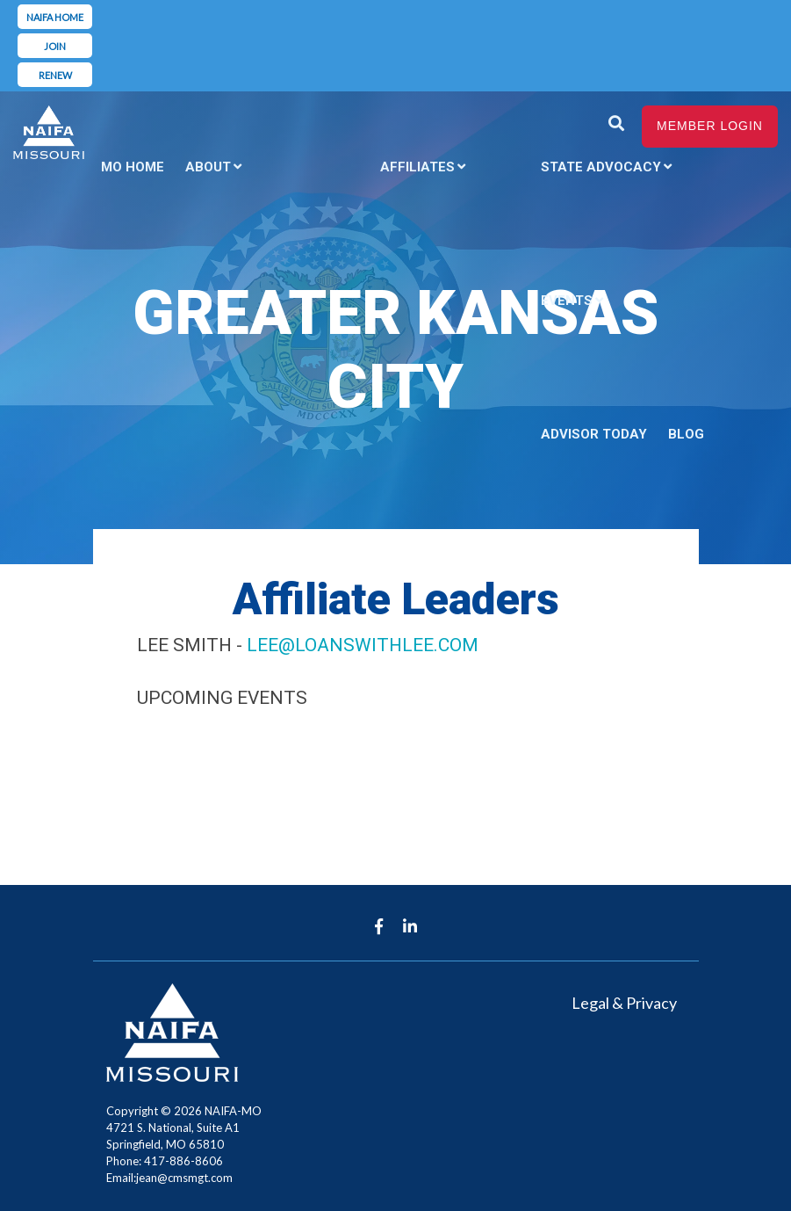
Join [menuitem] (55, 46)
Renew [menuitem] (55, 75)
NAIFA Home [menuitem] (54, 17)
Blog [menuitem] (686, 434)
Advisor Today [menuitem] (594, 434)
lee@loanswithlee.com (362, 645)
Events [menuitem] (567, 300)
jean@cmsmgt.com (184, 1178)
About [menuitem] (208, 167)
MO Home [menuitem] (132, 167)
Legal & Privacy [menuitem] (624, 1002)
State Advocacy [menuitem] (601, 167)
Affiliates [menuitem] (417, 167)
